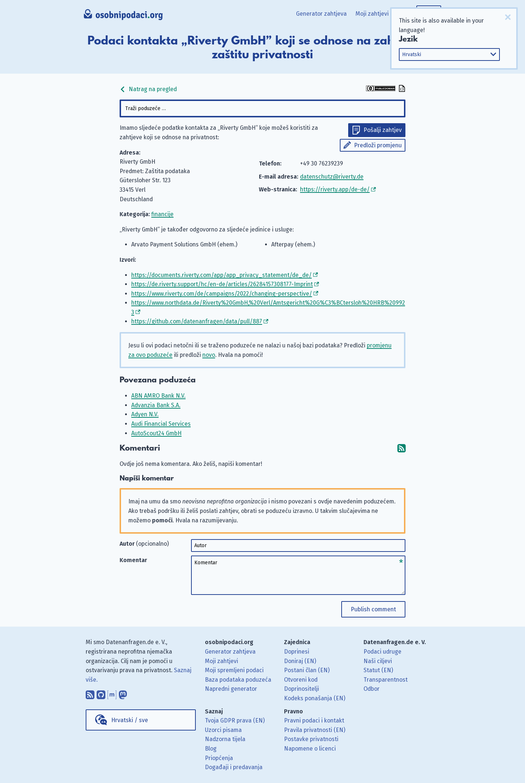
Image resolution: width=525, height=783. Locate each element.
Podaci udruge (382, 651)
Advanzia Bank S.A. (155, 405)
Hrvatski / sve (129, 720)
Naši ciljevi (377, 661)
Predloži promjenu (378, 145)
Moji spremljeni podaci (234, 670)
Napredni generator (231, 688)
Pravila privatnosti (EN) (314, 729)
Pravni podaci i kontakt (314, 720)
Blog (211, 748)
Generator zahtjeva (321, 13)
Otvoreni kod (301, 679)
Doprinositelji (301, 688)
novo (208, 354)
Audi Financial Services (161, 423)
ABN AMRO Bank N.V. (158, 395)
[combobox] (262, 108)
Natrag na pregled (148, 89)
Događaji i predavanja (233, 767)
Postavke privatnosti (311, 739)
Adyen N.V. (145, 414)
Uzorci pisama (223, 729)
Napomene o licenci (310, 748)
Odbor (371, 688)
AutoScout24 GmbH (156, 433)
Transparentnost (385, 679)
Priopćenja (219, 758)
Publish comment (373, 609)
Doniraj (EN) (300, 661)
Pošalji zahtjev (382, 129)
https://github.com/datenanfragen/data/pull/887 (196, 321)
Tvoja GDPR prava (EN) (235, 720)
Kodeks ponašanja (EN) (314, 698)
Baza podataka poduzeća (238, 679)
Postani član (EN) (307, 670)
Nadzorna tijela (225, 739)
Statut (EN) (378, 670)
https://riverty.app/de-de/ (335, 189)
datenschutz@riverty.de (331, 176)
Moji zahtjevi (372, 13)
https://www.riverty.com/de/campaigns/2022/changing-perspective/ (221, 293)
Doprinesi (296, 651)
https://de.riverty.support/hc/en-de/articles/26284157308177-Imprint (222, 284)
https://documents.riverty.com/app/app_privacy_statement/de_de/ (221, 275)
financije (162, 214)
